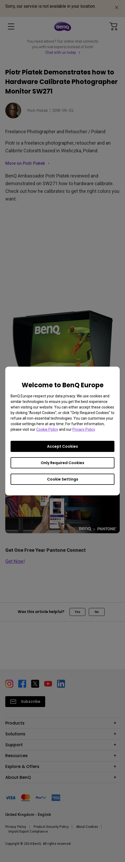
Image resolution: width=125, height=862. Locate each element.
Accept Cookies (62, 446)
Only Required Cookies (62, 462)
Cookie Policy (47, 429)
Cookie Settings (62, 479)
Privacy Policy (83, 429)
